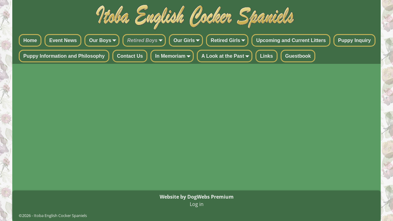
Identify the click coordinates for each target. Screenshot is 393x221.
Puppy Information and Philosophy (64, 56)
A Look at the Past (226, 56)
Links (266, 56)
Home (30, 40)
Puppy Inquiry (354, 40)
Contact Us (130, 56)
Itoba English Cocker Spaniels (60, 215)
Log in (197, 204)
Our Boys (104, 41)
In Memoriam (174, 56)
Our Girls (187, 41)
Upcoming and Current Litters (291, 40)
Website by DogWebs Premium (197, 196)
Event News (63, 40)
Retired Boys (146, 41)
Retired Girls (229, 41)
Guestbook (298, 56)
